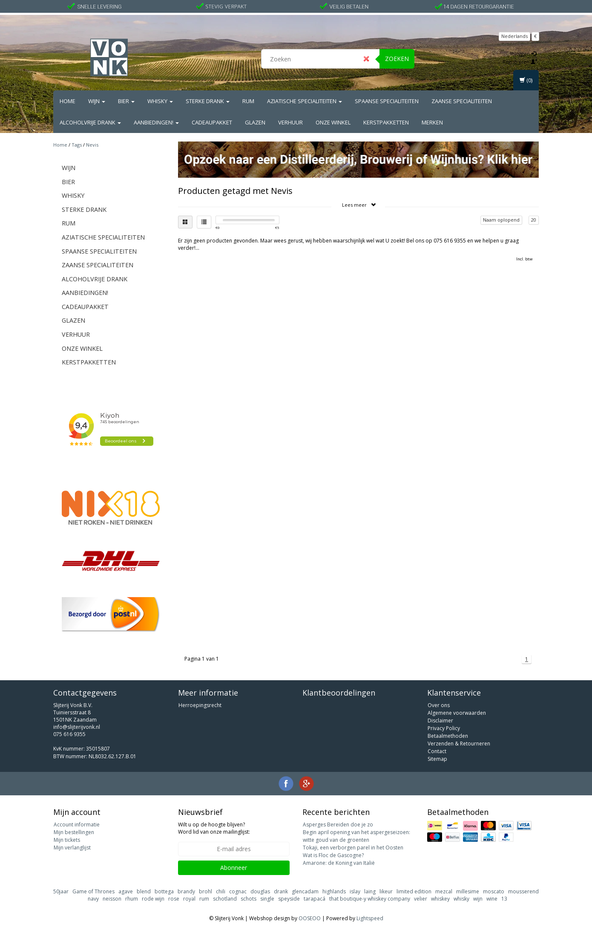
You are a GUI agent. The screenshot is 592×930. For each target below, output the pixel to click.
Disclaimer (440, 720)
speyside (289, 898)
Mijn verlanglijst (72, 847)
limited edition (414, 891)
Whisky (160, 101)
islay (355, 891)
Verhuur (290, 122)
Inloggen (523, 53)
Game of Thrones (93, 891)
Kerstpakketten (386, 122)
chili (220, 891)
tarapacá (314, 898)
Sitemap (437, 758)
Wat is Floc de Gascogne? (333, 855)
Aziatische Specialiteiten (304, 101)
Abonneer (233, 868)
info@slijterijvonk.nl (76, 727)
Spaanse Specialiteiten (387, 101)
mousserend (523, 891)
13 (504, 898)
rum (204, 898)
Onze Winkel (333, 122)
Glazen (255, 122)
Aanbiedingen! (156, 122)
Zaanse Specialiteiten (461, 101)
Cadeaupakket (212, 122)
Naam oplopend (501, 220)
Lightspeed (369, 918)
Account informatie (77, 824)
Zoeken (397, 59)
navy (93, 898)
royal (189, 898)
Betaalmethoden (448, 735)
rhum (131, 898)
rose (173, 898)
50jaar (61, 891)
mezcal (443, 891)
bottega (164, 891)
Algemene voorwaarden (457, 712)
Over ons (439, 705)
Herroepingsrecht (199, 705)
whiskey (440, 898)
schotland (225, 898)
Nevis (92, 145)
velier (420, 898)
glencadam (305, 891)
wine (491, 898)
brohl (205, 891)
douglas (260, 891)
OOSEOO (310, 918)
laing (370, 891)
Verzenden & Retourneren (459, 743)
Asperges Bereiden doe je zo (338, 824)
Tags (77, 145)
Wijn (96, 101)
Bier (126, 101)
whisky (461, 898)
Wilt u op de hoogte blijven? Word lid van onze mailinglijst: (214, 828)
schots (248, 898)
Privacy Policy (444, 728)
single (267, 898)
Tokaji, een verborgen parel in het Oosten (353, 847)
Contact (437, 751)
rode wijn (153, 898)
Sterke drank (208, 101)
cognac (238, 891)
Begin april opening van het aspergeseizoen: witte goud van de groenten (356, 836)
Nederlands (514, 36)
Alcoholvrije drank (90, 122)
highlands (334, 891)
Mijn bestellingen (74, 832)
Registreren (520, 61)
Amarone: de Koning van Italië (339, 862)
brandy (186, 891)
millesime (467, 891)
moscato (493, 891)
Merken (432, 122)
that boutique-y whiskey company (369, 898)
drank (281, 891)
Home (67, 101)
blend (144, 891)
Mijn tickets (67, 839)
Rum (248, 101)
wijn (478, 898)
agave (125, 891)
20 (533, 220)
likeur (386, 891)
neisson (112, 898)
